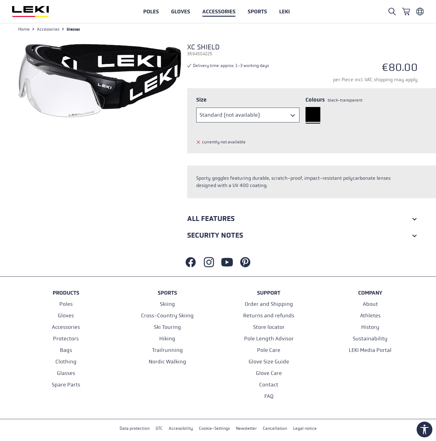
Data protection (135, 428)
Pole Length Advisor (269, 339)
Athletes (370, 315)
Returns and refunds (268, 315)
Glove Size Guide (269, 362)
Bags (66, 350)
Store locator (269, 327)
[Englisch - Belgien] (420, 11)
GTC (159, 428)
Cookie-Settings (214, 428)
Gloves (66, 315)
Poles (66, 304)
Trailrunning (167, 350)
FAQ (268, 396)
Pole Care (268, 350)
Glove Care (269, 373)
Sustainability (370, 339)
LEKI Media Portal (370, 350)
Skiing (167, 304)
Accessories (66, 327)
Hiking (167, 339)
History (370, 327)
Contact (268, 385)
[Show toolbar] (424, 429)
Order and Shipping (269, 304)
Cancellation (275, 428)
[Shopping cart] (406, 11)
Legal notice (305, 428)
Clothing (66, 362)
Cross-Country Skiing (167, 315)
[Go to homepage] (37, 11)
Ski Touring (167, 327)
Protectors (66, 339)
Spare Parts (66, 385)
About (370, 304)
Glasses (66, 373)
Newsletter (246, 428)
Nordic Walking (167, 362)
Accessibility (181, 428)
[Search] (392, 11)
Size (201, 99)
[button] (257, 11)
